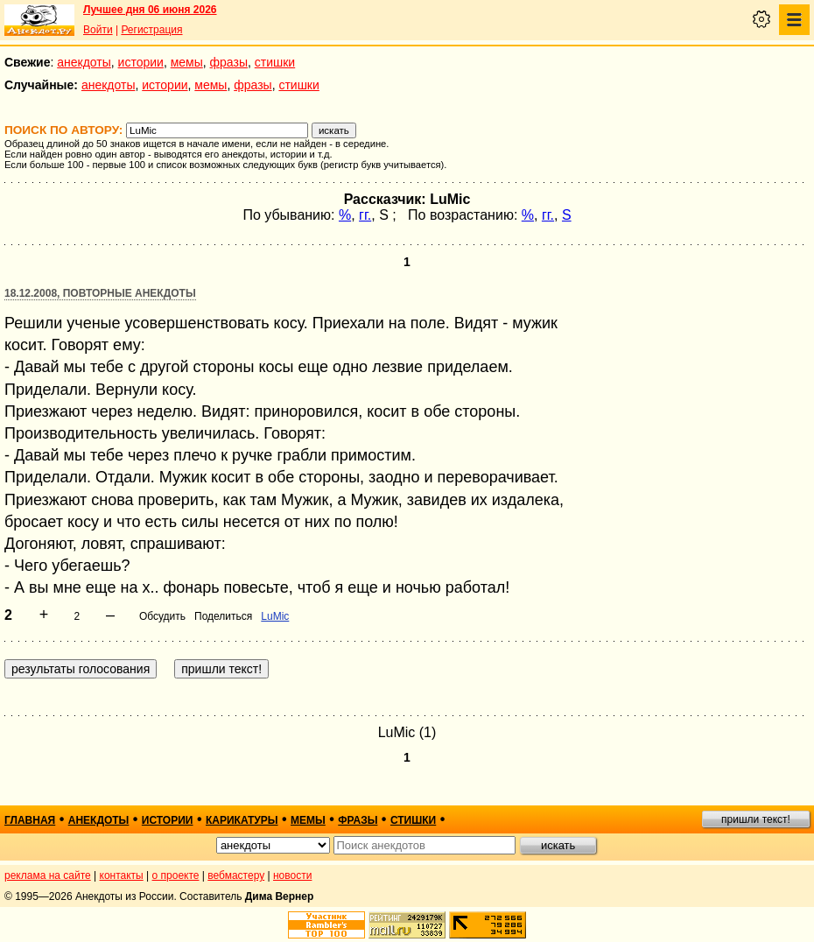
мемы (187, 62)
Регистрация (151, 30)
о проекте (176, 875)
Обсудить (162, 616)
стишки (275, 62)
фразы (229, 62)
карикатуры (242, 820)
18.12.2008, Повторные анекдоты (100, 293)
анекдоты (84, 62)
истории (141, 62)
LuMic (275, 616)
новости (292, 875)
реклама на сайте (47, 875)
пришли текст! (755, 819)
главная (29, 820)
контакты (122, 875)
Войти (98, 30)
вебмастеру (235, 875)
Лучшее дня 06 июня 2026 (150, 10)
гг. (365, 214)
